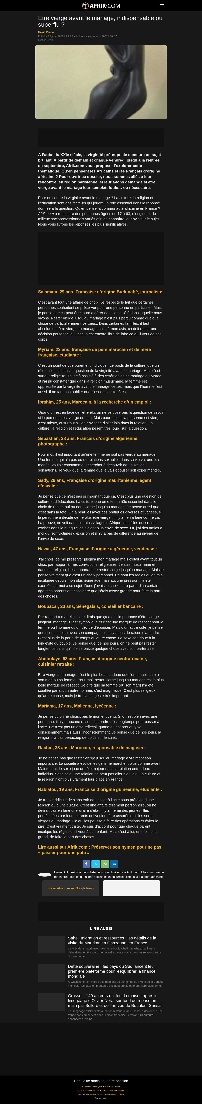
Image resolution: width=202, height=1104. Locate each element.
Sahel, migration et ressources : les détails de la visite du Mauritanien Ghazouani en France (112, 940)
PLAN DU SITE (112, 1086)
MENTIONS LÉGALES (113, 1090)
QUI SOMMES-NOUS (89, 1090)
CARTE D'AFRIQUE (92, 1086)
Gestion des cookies (114, 1094)
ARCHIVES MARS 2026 (90, 1094)
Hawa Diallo (46, 32)
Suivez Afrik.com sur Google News (70, 888)
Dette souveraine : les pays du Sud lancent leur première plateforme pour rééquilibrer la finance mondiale (112, 971)
